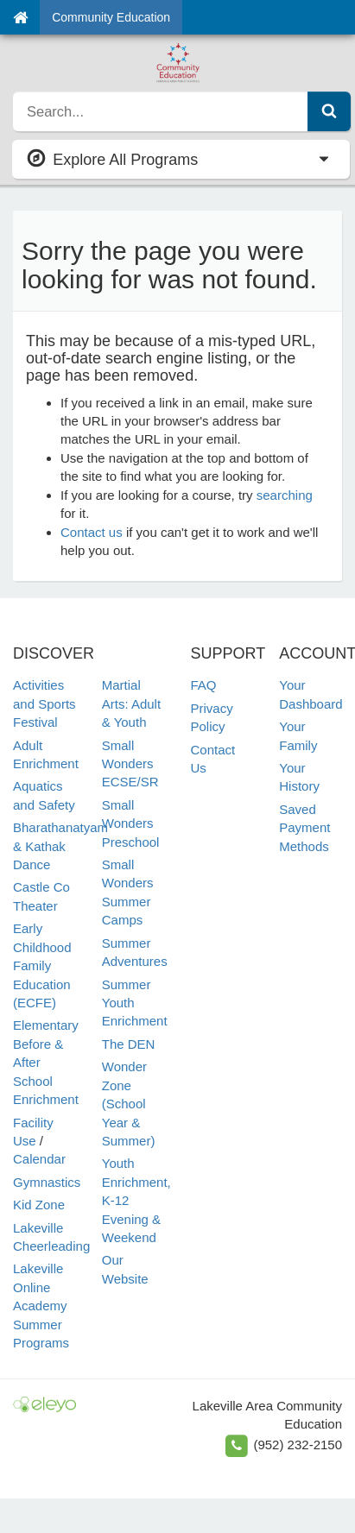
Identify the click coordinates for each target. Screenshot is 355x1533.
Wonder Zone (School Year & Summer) (128, 1103)
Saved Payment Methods (304, 828)
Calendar (39, 1158)
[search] (160, 111)
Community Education (111, 17)
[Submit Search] (329, 111)
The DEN (128, 1044)
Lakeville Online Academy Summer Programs (41, 1305)
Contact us (91, 532)
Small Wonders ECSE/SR (130, 764)
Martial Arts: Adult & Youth (131, 703)
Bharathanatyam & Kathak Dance (60, 846)
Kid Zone (39, 1204)
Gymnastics (46, 1182)
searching (285, 495)
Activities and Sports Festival (44, 703)
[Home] (20, 17)
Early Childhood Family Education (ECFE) (42, 965)
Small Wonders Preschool (131, 823)
